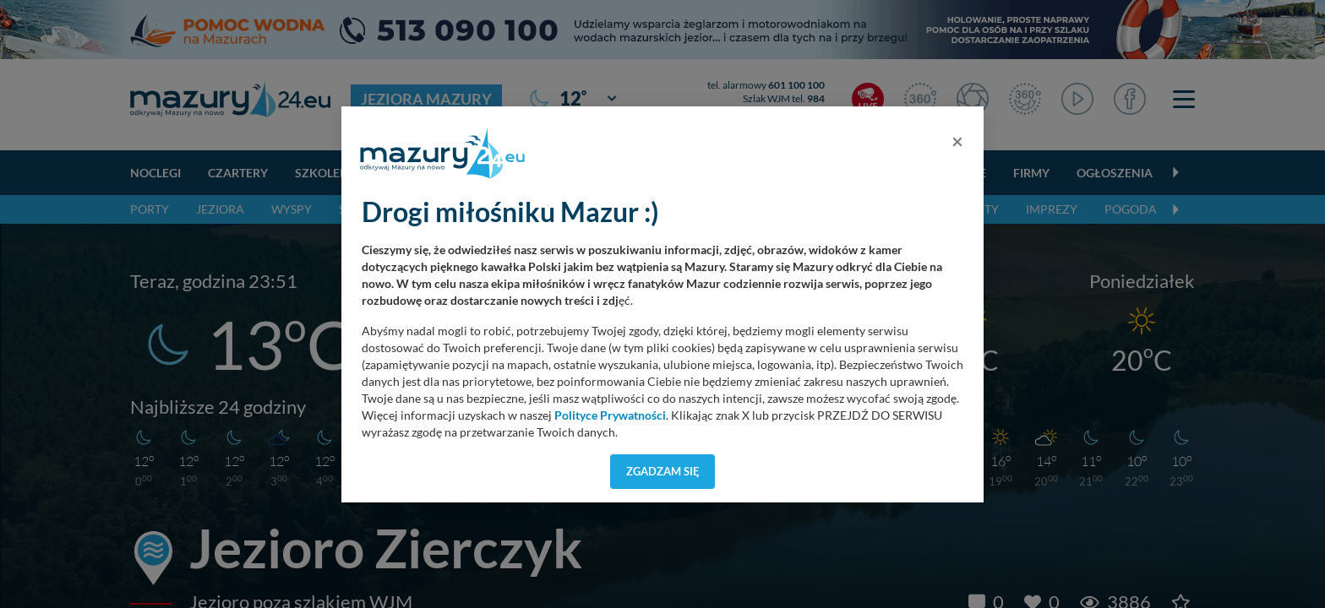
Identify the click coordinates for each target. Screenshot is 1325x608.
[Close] (957, 141)
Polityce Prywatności (610, 415)
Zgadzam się (663, 471)
